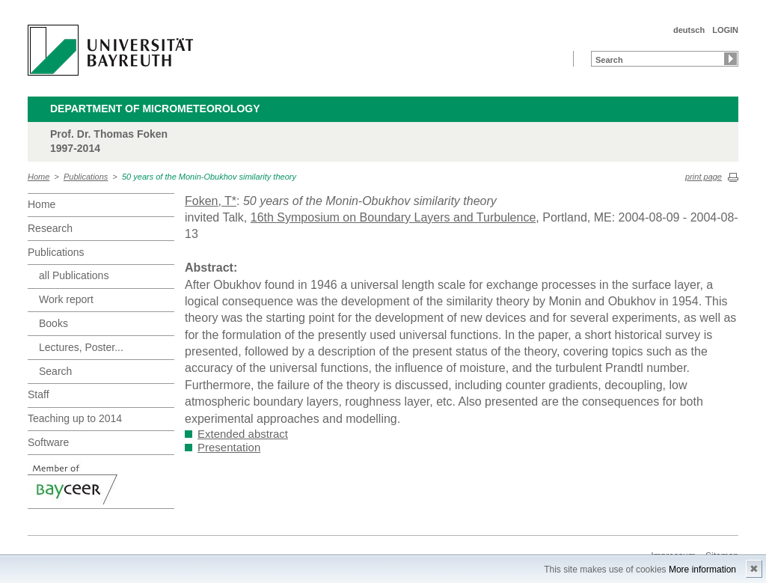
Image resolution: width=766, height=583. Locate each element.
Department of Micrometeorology (155, 109)
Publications (86, 176)
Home (38, 176)
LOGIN (725, 29)
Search (55, 371)
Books (53, 323)
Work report (66, 299)
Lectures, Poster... (81, 347)
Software (48, 442)
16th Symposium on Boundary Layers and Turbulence (393, 217)
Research (50, 228)
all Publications (73, 275)
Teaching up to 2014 (75, 418)
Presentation (228, 447)
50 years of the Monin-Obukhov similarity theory (209, 176)
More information (702, 569)
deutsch (689, 29)
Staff (38, 394)
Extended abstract (242, 433)
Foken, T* (210, 201)
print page (703, 176)
